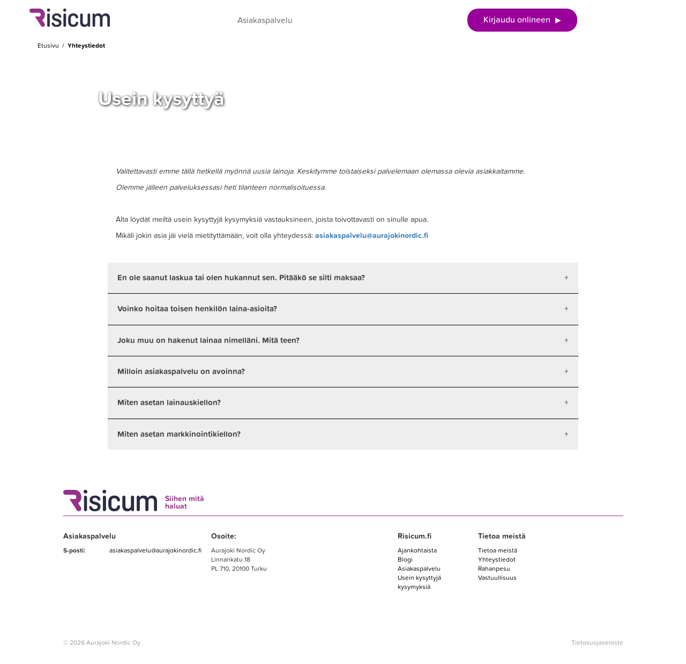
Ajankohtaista (417, 550)
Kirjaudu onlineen (522, 20)
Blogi (405, 559)
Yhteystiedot (497, 559)
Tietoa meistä (497, 550)
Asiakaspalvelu (265, 20)
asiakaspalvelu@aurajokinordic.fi (371, 235)
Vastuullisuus (497, 577)
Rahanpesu (494, 568)
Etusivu (48, 45)
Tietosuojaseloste (597, 642)
